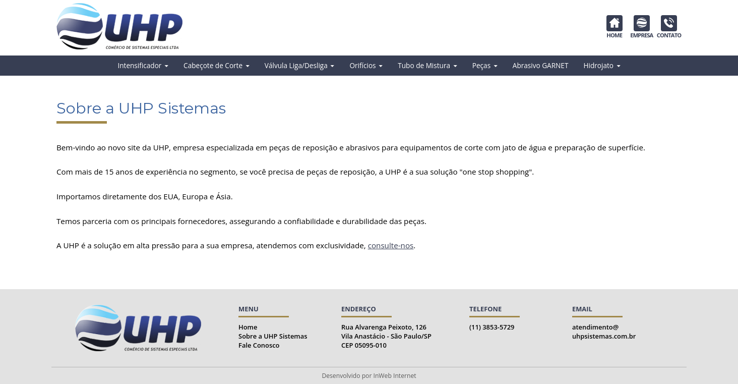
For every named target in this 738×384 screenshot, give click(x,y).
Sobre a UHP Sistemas (272, 336)
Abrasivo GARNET (541, 65)
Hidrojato (602, 65)
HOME (614, 27)
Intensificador (142, 65)
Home (247, 327)
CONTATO (669, 27)
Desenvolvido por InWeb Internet (369, 375)
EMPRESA (641, 27)
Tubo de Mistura (427, 65)
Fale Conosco (258, 345)
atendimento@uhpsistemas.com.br (604, 331)
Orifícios (366, 65)
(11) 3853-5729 (491, 327)
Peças (485, 65)
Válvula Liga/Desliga (299, 65)
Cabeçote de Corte (216, 65)
